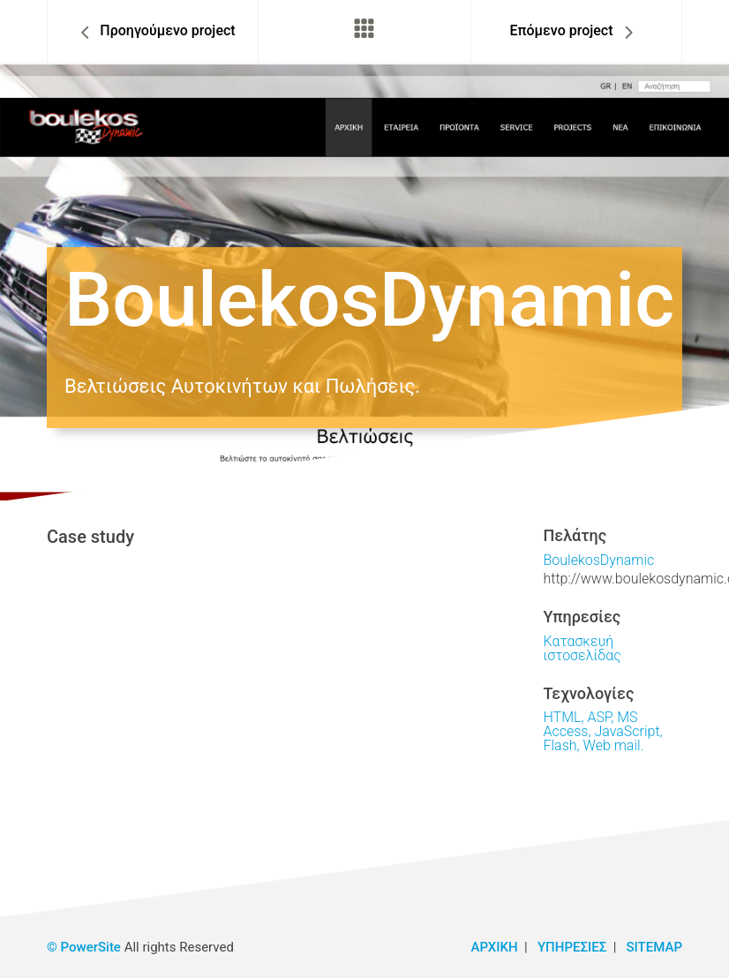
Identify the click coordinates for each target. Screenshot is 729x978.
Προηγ (167, 30)
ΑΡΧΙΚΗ (494, 947)
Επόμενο (561, 30)
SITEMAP (654, 947)
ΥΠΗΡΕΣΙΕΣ (571, 947)
